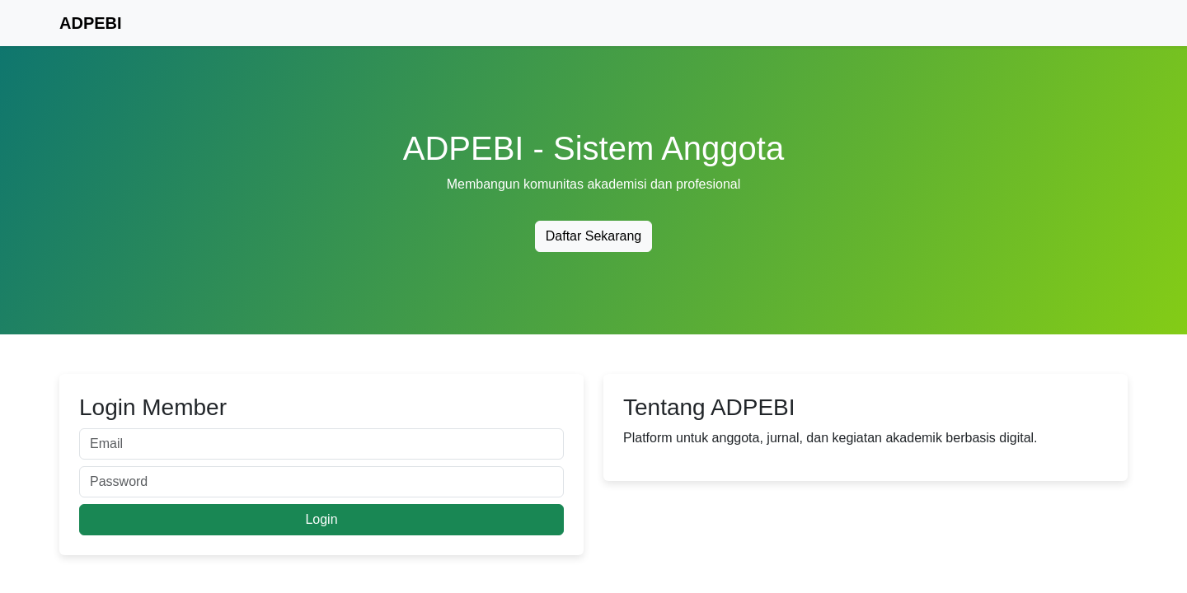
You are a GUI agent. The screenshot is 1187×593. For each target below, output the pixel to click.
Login (321, 519)
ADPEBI (90, 23)
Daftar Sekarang (594, 236)
